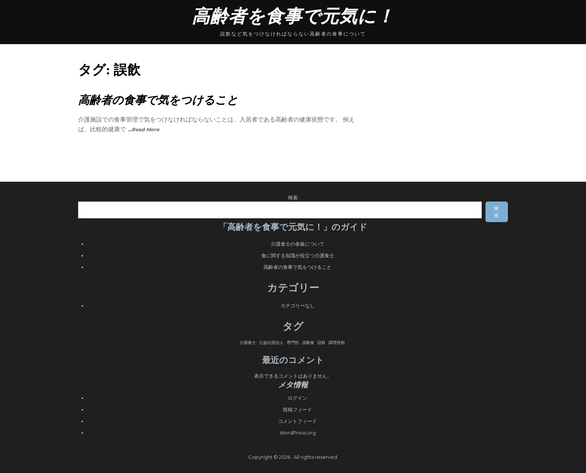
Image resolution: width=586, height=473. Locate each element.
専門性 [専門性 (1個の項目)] (293, 342)
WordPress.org (298, 433)
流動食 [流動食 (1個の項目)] (308, 342)
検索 (293, 197)
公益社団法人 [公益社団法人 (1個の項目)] (271, 342)
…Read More (143, 129)
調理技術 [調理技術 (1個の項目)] (337, 342)
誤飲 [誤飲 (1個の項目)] (321, 342)
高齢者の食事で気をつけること (158, 100)
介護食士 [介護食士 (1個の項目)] (248, 342)
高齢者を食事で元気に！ (293, 16)
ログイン (297, 398)
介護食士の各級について (297, 244)
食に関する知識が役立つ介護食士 (297, 255)
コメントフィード (297, 421)
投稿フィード (297, 409)
